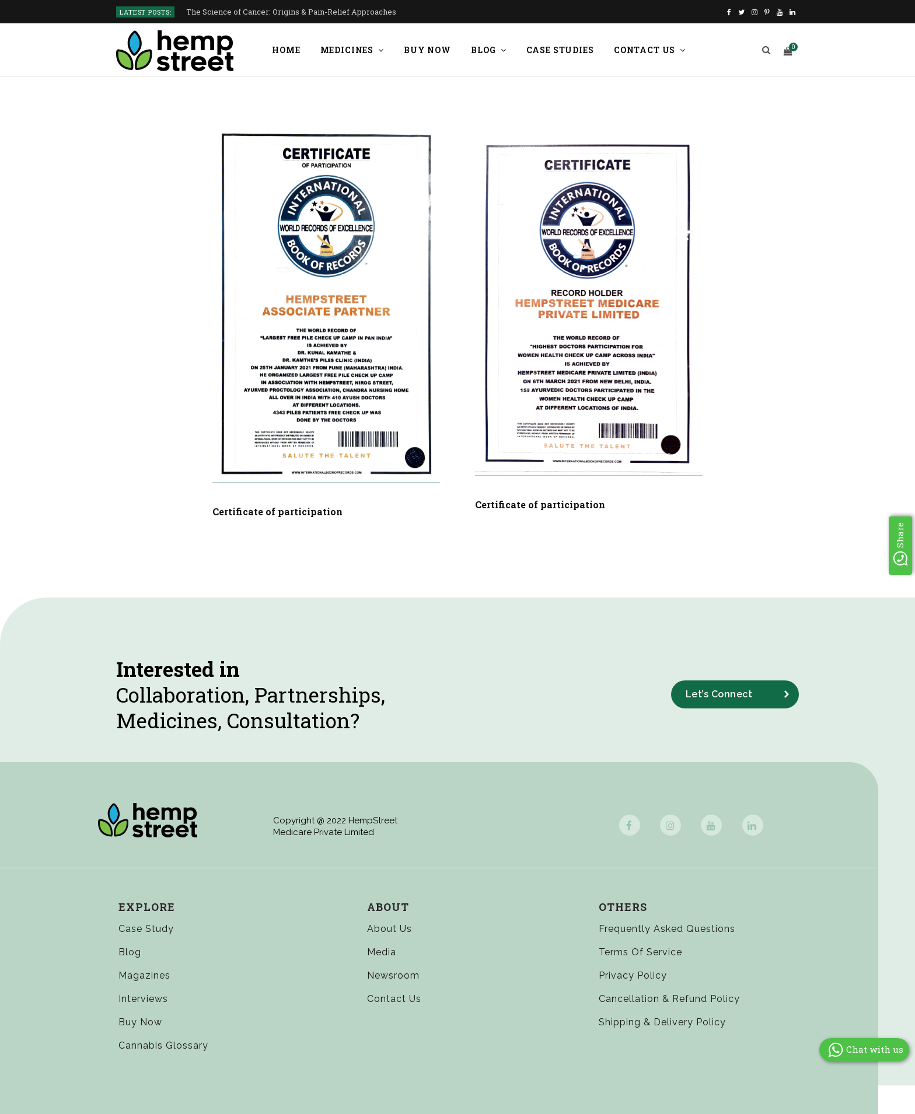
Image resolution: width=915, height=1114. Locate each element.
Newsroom (392, 974)
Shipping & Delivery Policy (661, 1021)
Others (622, 906)
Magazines (144, 974)
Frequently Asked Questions (666, 928)
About (387, 906)
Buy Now (427, 49)
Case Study (146, 928)
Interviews (143, 998)
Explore (146, 906)
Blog (483, 49)
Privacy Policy (632, 974)
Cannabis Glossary (163, 1045)
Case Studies (560, 49)
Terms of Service (640, 951)
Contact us (644, 49)
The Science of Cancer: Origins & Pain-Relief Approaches (291, 12)
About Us (388, 928)
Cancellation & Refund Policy (668, 998)
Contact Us (393, 998)
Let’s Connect (719, 693)
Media (381, 951)
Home (286, 49)
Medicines (347, 49)
